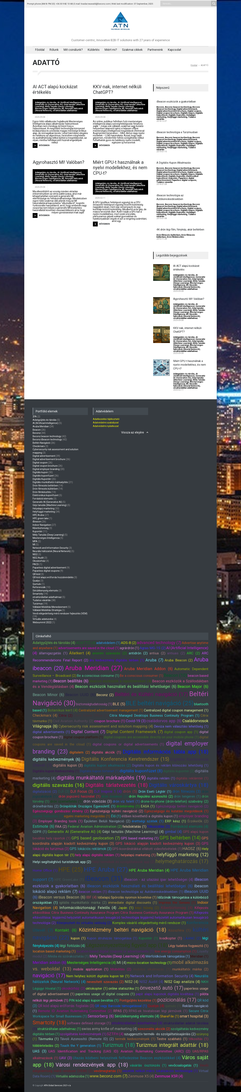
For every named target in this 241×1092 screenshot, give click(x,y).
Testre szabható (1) (172, 1039)
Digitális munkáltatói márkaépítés (50, 482)
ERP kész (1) (175, 821)
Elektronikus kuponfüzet (45, 495)
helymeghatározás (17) (181, 861)
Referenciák (39, 587)
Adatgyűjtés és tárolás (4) (54, 643)
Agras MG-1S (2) (153, 648)
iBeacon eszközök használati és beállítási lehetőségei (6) (140, 886)
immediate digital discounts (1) (132, 903)
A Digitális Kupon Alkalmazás (173, 162)
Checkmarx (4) (45, 715)
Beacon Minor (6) (48, 694)
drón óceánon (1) (114, 796)
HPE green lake (41, 518)
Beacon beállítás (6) (70, 681)
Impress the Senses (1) (177, 903)
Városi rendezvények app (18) (92, 1065)
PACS (36, 564)
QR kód (36, 574)
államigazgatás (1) (53, 653)
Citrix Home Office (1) (91, 715)
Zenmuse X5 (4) (141, 1076)
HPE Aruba (38, 515)
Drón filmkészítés (175, 237)
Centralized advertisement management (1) (111, 710)
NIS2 (35, 554)
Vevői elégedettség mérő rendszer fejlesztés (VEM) (60, 613)
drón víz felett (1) (126, 801)
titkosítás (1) (198, 1039)
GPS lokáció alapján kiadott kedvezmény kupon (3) (157, 843)
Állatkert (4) (80, 653)
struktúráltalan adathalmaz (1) (59, 1029)
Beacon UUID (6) (80, 694)
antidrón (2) (138, 653)
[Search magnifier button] (214, 3)
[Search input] (186, 3)
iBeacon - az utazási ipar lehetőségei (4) (158, 879)
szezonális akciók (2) (154, 1029)
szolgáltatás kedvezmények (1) (83, 1034)
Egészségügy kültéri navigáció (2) (116, 811)
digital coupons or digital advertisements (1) (128, 744)
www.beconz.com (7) (109, 1076)
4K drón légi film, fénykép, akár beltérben (180, 229)
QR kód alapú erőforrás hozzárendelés (53, 577)
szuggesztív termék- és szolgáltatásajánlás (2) (160, 1034)
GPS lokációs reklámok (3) (90, 849)
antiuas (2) (176, 653)
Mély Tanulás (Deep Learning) (59, 106)
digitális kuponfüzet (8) (141, 770)
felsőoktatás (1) (134, 827)
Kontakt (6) (66, 930)
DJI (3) (63, 791)
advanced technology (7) (159, 642)
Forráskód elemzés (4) (190, 826)
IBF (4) (91, 897)
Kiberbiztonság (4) (177, 908)
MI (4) (122, 963)
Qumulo (37, 584)
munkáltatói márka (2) (190, 969)
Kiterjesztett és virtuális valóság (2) (84, 923)
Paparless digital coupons (184, 180)
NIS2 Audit (38, 557)
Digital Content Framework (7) (134, 731)
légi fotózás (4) (72, 946)
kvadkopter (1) (170, 938)
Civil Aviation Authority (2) (73, 721)
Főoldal (40, 49)
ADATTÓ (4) (86, 643)
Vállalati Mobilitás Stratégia (47, 610)
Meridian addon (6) (49, 962)
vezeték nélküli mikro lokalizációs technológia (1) (160, 1071)
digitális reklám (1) (161, 778)
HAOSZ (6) (191, 848)
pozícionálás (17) (176, 1000)
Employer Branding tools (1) (60, 821)
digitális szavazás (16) (58, 785)
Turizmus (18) (118, 1045)
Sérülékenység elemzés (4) (136, 1016)
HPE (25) (70, 869)
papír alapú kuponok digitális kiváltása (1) (167, 994)
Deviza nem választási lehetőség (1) (181, 726)
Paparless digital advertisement (49, 567)
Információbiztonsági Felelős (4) (87, 908)
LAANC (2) (192, 938)
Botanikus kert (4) (63, 710)
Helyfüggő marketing (177, 117)
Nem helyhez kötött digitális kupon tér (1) (97, 976)
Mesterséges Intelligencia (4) (91, 963)
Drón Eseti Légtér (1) (154, 792)
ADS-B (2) (128, 643)
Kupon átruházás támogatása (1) (112, 938)
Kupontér (173, 178)
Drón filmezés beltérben (168, 235)
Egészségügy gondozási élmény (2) (61, 811)
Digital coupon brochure (168, 113)
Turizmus (38, 603)
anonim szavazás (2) (109, 653)
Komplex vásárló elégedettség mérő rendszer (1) (149, 923)
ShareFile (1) (169, 1016)
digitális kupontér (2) (178, 771)
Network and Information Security (50, 548)
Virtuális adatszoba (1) (72, 1076)
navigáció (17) (49, 975)
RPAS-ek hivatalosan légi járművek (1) (158, 1011)
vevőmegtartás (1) (107, 1071)
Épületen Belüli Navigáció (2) (107, 821)
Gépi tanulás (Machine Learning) (188, 280)
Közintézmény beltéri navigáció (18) (122, 930)
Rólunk (54, 49)
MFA (35, 541)
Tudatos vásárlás (164, 182)
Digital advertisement (187, 109)
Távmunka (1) (48, 1039)
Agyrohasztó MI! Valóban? (58, 162)
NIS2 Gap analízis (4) (182, 982)
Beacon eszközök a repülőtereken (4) (120, 681)
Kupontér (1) (148, 938)
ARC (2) (193, 653)
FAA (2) (61, 827)
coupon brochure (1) (109, 721)
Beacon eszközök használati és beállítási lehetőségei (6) (125, 686)
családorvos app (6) (164, 721)
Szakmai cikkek (132, 49)
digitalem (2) (79, 752)
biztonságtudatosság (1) (94, 704)
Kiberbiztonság (41, 528)
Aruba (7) (154, 660)
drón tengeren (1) (187, 796)
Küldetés (94, 49)
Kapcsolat (174, 49)
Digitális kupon (187, 113)
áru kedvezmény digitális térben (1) (116, 660)
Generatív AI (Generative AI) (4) (74, 832)
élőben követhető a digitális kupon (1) (150, 816)
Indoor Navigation (42, 525)
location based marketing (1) (54, 951)
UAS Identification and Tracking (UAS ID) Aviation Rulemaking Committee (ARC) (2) (119, 1051)
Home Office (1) (45, 870)
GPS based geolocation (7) (95, 838)
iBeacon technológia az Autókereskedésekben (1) (145, 892)
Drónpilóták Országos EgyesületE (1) (87, 806)
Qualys (36, 580)
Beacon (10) (175, 675)
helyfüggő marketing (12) (182, 854)
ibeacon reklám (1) (92, 892)
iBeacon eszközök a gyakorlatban (176, 101)
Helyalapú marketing (43, 508)
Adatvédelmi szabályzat (106, 422)
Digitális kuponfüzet (43, 475)
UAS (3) (39, 1051)
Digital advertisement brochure (171, 111)
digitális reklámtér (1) (192, 778)
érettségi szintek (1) (148, 821)
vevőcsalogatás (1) (183, 1065)
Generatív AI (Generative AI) (49, 104)
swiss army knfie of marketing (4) (109, 1029)
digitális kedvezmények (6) (56, 759)
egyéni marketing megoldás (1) (87, 816)
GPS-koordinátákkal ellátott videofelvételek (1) (147, 849)
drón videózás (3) (97, 801)
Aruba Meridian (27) (93, 668)
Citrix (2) (65, 715)
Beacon (37, 429)
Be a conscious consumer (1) (141, 676)
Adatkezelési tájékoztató (106, 419)
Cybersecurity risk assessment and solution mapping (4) (105, 726)
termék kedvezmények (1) (135, 1039)
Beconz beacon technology (178, 107)
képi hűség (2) (147, 908)
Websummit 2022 (42, 622)
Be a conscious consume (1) (98, 676)
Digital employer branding (46, 469)
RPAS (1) (120, 1011)
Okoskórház (39, 561)
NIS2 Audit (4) (151, 982)
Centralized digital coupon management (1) (176, 710)
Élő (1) (116, 816)
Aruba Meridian (41, 426)
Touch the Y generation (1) (80, 1046)
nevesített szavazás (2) (105, 982)
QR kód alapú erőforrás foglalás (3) (66, 1006)
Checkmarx (39, 446)
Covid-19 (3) (136, 721)
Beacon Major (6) (192, 686)
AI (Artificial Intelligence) (69, 102)
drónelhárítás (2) (46, 806)
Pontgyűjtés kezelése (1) (138, 1000)
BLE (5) (119, 704)
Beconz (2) (105, 695)
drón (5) (130, 791)
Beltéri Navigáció (41, 442)
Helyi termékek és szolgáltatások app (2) (123, 862)
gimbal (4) (173, 832)
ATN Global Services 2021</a (57, 1085)
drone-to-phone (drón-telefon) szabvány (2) (174, 801)
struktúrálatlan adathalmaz (65, 110)
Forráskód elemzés (43, 498)
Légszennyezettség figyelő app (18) (127, 945)
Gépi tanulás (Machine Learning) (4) (133, 832)
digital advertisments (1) (51, 732)
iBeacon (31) (104, 878)
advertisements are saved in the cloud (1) (88, 648)
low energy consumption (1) (175, 951)
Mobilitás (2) (120, 969)
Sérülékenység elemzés (45, 590)
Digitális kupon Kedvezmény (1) (56, 771)
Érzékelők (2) (197, 821)
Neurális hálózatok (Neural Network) (186, 286)
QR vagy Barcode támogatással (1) (121, 1006)
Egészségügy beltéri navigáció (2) (182, 806)
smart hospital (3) (194, 1016)
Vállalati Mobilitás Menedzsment (50, 607)
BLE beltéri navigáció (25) (160, 703)
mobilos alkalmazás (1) (151, 969)
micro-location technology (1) (149, 963)
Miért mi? (111, 49)
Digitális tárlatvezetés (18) (116, 785)
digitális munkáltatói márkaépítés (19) (101, 777)
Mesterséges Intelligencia (48, 108)
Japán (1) (125, 908)
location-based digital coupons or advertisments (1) (115, 951)
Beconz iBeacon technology (47, 439)
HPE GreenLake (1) (69, 880)
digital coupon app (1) (181, 732)
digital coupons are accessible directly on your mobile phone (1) (151, 737)
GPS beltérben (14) (180, 838)
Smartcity (38, 593)
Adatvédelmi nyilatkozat (106, 426)
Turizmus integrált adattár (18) (172, 1045)
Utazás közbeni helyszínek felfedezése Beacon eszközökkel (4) (127, 1058)
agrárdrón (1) (129, 648)
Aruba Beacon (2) (179, 660)
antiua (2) (157, 653)
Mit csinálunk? (73, 49)
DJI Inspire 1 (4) (108, 791)
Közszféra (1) (179, 930)
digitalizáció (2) (45, 792)
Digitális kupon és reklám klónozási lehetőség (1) (170, 765)
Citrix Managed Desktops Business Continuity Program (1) (154, 715)
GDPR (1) (40, 832)
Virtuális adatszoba (43, 619)
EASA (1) (148, 806)
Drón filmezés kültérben (45, 488)
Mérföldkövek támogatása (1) (167, 956)
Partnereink (155, 49)
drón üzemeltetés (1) (66, 801)
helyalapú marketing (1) (138, 855)
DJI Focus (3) (81, 791)
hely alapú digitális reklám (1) (97, 855)
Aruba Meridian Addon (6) (148, 668)
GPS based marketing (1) (139, 838)
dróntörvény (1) (128, 806)
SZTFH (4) (115, 1034)
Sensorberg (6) (101, 1016)
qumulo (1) (173, 1006)
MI (63, 108)
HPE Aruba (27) (106, 869)
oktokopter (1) (97, 988)
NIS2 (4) (131, 982)
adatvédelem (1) (108, 643)
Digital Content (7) (88, 731)
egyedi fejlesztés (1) (48, 816)
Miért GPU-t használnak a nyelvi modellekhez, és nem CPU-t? (120, 168)
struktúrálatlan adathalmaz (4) (137, 1023)
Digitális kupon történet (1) (99, 771)
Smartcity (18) (49, 1022)
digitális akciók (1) (106, 752)
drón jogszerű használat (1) (79, 796)
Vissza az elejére (132, 432)
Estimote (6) (43, 826)
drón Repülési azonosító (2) (151, 796)
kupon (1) (78, 938)
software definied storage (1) (89, 1023)
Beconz (160, 107)
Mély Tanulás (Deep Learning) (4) (117, 956)
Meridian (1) (199, 956)
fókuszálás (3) (158, 826)
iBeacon (37, 521)
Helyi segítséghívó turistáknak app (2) (62, 862)
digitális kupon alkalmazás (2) (107, 765)
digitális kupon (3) (68, 765)
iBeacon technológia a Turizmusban (177, 132)
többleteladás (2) (46, 1046)
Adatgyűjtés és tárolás (45, 102)
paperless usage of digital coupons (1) (105, 994)
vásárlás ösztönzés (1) (148, 1065)
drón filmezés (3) (186, 791)
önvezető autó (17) (161, 988)
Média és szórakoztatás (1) (68, 956)
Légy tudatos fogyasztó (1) (188, 946)
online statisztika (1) (123, 988)
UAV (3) (65, 1058)
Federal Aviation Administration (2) (95, 827)
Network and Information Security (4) (162, 976)
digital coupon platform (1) (83, 737)
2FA (35, 416)
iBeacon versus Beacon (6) (61, 897)
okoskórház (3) (73, 988)
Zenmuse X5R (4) (169, 1076)
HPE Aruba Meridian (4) (149, 870)
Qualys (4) (156, 1006)
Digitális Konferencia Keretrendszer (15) (125, 759)
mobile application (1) (90, 969)
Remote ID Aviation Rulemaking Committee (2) (75, 1011)
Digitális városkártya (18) (178, 785)
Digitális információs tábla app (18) (165, 752)
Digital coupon (194, 111)
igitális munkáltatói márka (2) (82, 903)
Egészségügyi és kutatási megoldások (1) (176, 811)
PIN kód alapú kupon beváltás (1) (94, 1000)
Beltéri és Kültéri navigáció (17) (151, 694)
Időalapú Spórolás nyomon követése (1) (127, 897)
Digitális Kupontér (177, 115)
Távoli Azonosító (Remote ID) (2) (87, 1039)
